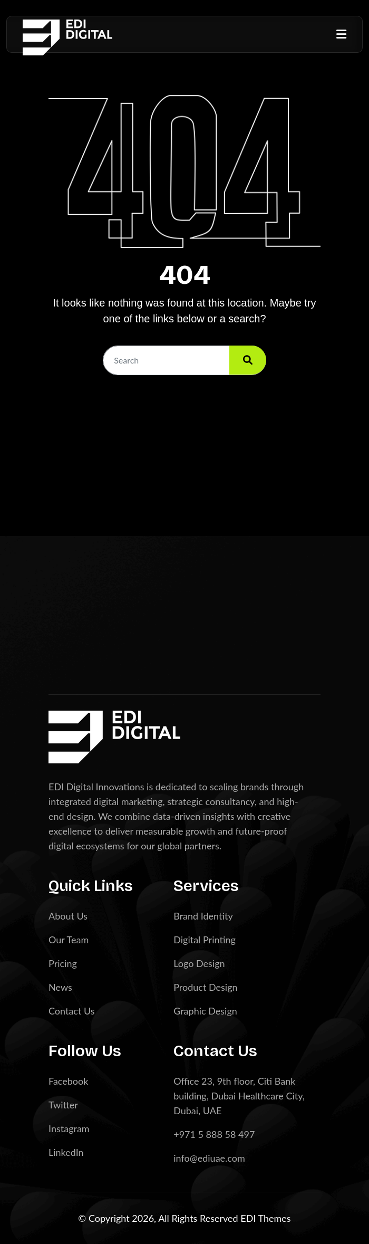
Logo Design (199, 963)
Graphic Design (205, 1011)
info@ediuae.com (209, 1158)
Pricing (62, 963)
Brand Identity (203, 916)
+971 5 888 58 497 (214, 1134)
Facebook (68, 1081)
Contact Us (71, 1011)
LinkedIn (66, 1152)
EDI (249, 1218)
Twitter (63, 1105)
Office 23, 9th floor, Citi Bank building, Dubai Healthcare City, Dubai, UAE (239, 1095)
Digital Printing (204, 939)
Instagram (69, 1128)
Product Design (205, 987)
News (60, 987)
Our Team (68, 939)
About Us (68, 916)
